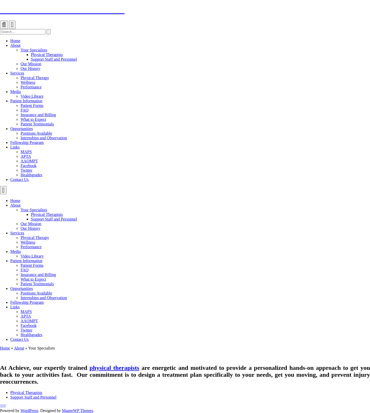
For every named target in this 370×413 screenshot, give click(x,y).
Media (15, 251)
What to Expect (33, 279)
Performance (31, 247)
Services (17, 233)
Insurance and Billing (38, 274)
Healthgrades (31, 335)
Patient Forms (32, 265)
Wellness (28, 242)
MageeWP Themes (77, 410)
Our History (30, 228)
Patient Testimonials (37, 284)
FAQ (25, 270)
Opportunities (21, 288)
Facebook (28, 325)
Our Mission (31, 224)
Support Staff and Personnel (54, 219)
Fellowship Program (27, 302)
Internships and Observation (44, 298)
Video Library (32, 256)
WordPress (29, 410)
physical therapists (114, 367)
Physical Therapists (47, 214)
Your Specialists (34, 210)
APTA (26, 316)
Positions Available (36, 293)
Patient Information (26, 261)
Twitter (26, 330)
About (15, 205)
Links (15, 307)
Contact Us (19, 339)
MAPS (26, 311)
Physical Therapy (35, 237)
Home (15, 200)
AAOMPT (29, 321)
